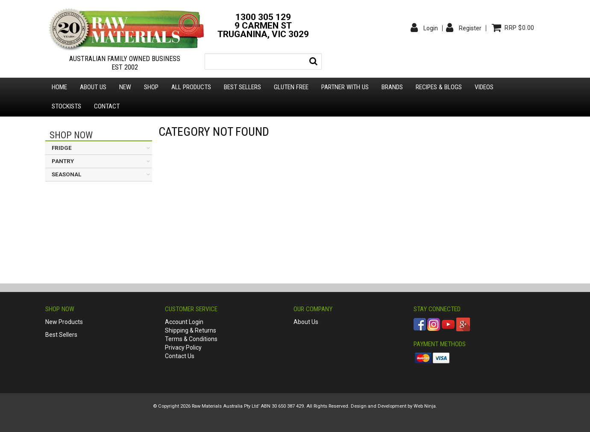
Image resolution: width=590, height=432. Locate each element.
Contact (107, 106)
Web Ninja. (425, 406)
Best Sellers (242, 87)
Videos (484, 87)
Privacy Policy (183, 347)
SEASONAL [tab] (66, 174)
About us (93, 87)
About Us (306, 321)
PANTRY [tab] (63, 161)
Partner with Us (345, 87)
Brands (392, 87)
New (125, 87)
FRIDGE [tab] (62, 148)
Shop (151, 87)
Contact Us (179, 356)
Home (59, 87)
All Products (191, 87)
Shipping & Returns (190, 330)
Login (430, 28)
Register (470, 28)
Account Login (184, 321)
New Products (64, 321)
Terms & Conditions (191, 339)
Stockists (66, 106)
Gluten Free (291, 87)
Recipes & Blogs (439, 87)
